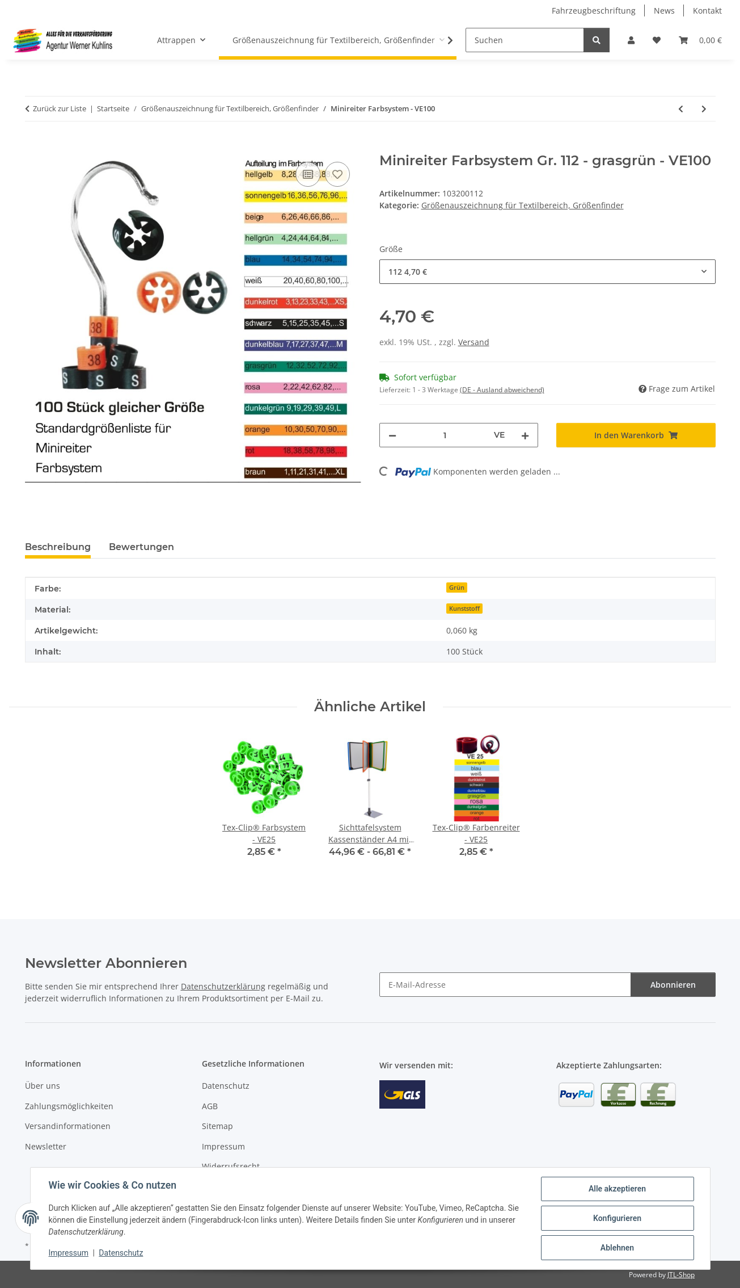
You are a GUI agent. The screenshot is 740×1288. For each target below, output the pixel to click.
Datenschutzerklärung (223, 986)
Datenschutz (121, 1252)
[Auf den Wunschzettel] (337, 174)
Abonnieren (673, 984)
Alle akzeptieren (617, 1188)
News (664, 10)
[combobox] (547, 271)
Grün (456, 587)
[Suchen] (525, 40)
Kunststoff (464, 608)
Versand (473, 342)
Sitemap (217, 1126)
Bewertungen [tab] (141, 547)
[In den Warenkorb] (34, 146)
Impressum (68, 1252)
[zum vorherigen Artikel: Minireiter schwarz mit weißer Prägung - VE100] (680, 109)
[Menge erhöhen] (525, 435)
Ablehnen (617, 1247)
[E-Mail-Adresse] (505, 984)
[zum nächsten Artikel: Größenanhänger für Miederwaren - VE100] (704, 109)
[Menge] (445, 435)
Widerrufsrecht (231, 1166)
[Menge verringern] (392, 435)
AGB (210, 1106)
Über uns (42, 1085)
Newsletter (45, 1146)
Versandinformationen (68, 1126)
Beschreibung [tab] (58, 547)
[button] (631, 40)
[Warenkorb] (700, 40)
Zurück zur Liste (59, 108)
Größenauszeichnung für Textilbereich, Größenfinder (522, 205)
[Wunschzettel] (657, 40)
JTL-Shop (681, 1274)
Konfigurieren (617, 1218)
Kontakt (707, 10)
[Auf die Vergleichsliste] (307, 174)
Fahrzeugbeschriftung (594, 10)
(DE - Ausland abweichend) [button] (502, 390)
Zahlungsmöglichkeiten (69, 1106)
